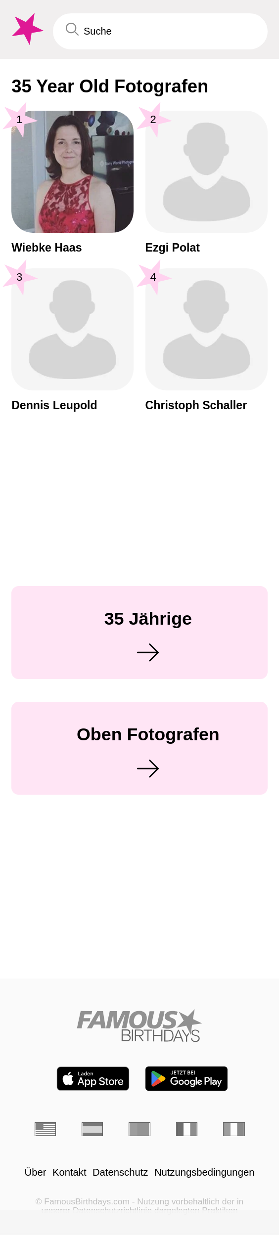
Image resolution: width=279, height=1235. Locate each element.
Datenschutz (120, 1172)
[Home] (139, 1025)
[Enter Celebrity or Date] (160, 31)
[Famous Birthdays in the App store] (93, 1078)
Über (35, 1172)
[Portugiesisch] (139, 1129)
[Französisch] (186, 1129)
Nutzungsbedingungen (204, 1172)
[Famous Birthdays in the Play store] (186, 1078)
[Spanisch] (92, 1129)
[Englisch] (45, 1129)
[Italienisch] (233, 1129)
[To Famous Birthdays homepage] (26, 29)
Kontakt (69, 1172)
